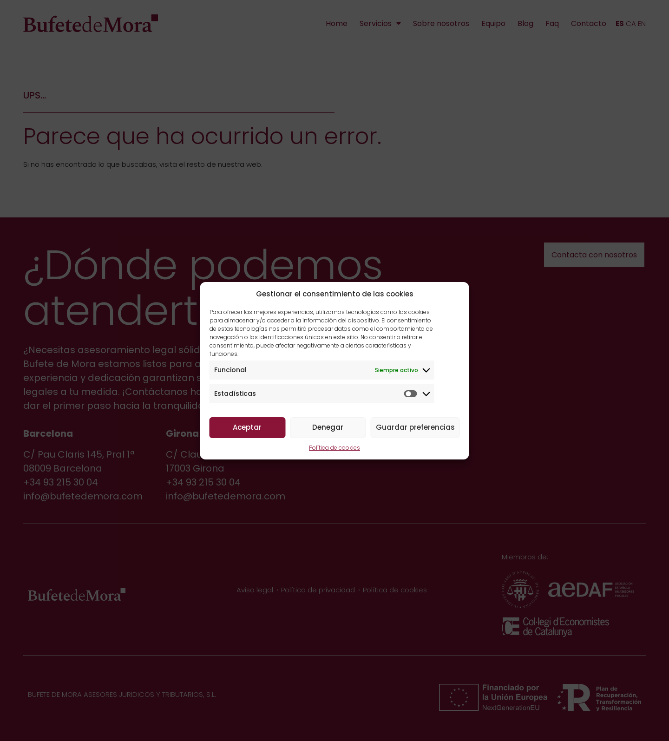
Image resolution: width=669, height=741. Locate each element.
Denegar (327, 427)
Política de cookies (334, 448)
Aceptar (247, 427)
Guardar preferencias (415, 427)
